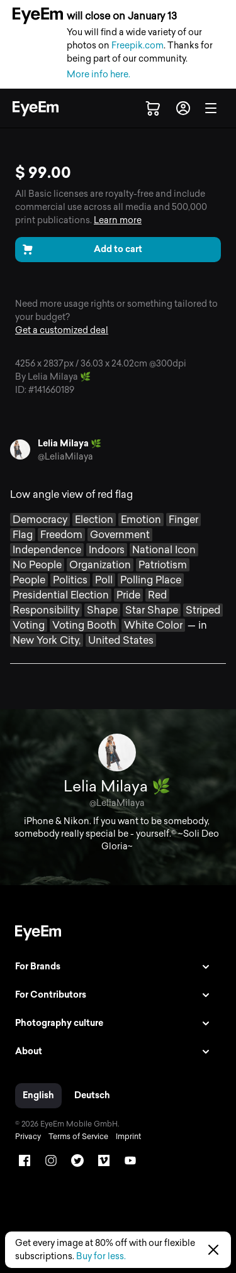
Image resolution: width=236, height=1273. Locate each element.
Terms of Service (78, 1136)
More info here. (98, 74)
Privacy (28, 1136)
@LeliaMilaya (65, 456)
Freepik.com (137, 45)
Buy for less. (101, 1256)
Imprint (128, 1136)
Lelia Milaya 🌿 (69, 443)
